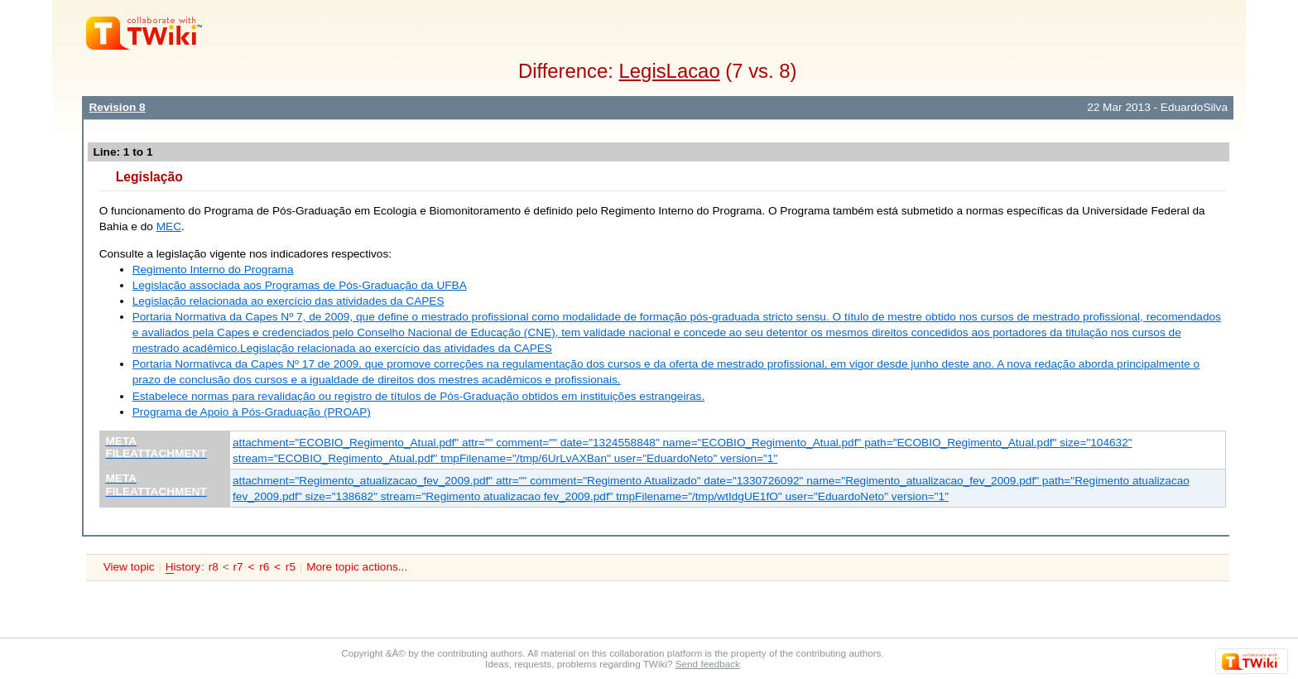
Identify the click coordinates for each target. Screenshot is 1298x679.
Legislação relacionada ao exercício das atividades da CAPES (288, 301)
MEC (168, 226)
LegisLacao (669, 71)
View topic (129, 567)
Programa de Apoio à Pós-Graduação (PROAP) (251, 412)
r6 (264, 567)
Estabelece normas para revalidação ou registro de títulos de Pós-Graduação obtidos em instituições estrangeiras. (418, 396)
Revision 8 (117, 107)
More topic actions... (356, 567)
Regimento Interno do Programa (213, 269)
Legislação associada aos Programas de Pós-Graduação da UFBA (299, 285)
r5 (291, 567)
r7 (238, 567)
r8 (214, 567)
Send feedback (707, 663)
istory (183, 567)
